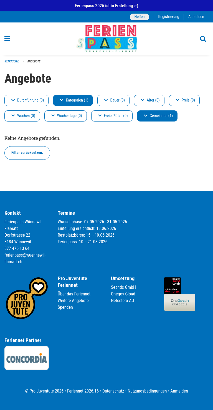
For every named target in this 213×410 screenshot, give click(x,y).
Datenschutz (113, 391)
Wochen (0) (23, 115)
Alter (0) (150, 100)
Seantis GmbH (123, 287)
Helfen (139, 16)
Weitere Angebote (73, 300)
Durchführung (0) (27, 100)
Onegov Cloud (123, 294)
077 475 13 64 (16, 248)
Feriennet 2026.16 (83, 391)
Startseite (11, 61)
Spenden (65, 307)
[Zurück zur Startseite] (106, 38)
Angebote (33, 61)
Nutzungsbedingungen (147, 391)
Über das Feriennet (74, 294)
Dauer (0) (114, 100)
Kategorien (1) (74, 100)
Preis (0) (185, 100)
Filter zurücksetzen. (27, 152)
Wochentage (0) (66, 115)
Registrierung (168, 16)
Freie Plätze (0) (113, 115)
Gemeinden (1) (158, 115)
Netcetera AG (122, 300)
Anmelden (196, 16)
